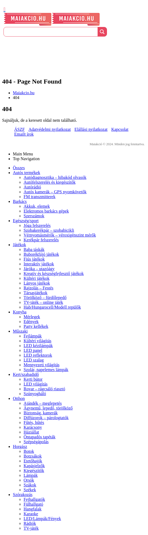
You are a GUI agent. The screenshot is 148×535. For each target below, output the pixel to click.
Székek (30, 489)
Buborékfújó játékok (41, 254)
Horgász (20, 446)
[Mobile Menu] (4, 9)
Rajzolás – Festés (38, 288)
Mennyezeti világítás (42, 365)
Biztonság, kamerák (41, 413)
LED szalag (34, 360)
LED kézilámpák (38, 345)
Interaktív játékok (39, 264)
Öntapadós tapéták (40, 437)
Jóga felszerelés (37, 225)
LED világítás (35, 384)
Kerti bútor (33, 379)
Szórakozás (22, 494)
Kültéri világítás (37, 341)
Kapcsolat (119, 129)
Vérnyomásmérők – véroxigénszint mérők (60, 235)
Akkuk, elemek (37, 206)
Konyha (20, 312)
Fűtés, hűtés (34, 422)
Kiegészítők (34, 470)
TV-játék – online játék (43, 302)
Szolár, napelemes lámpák (46, 369)
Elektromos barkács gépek (46, 211)
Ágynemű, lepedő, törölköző (48, 408)
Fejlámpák (33, 336)
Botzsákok (33, 456)
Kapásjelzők (34, 465)
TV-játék (31, 528)
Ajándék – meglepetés (43, 403)
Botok (29, 451)
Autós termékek (26, 172)
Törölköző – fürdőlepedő (45, 297)
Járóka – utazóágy (39, 268)
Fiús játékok (34, 259)
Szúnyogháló (35, 393)
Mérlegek (32, 316)
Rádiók (30, 523)
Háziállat (31, 432)
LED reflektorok (38, 355)
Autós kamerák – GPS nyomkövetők (55, 192)
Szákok (30, 485)
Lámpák (31, 475)
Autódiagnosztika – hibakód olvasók (55, 177)
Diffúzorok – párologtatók (46, 417)
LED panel (33, 350)
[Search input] (51, 32)
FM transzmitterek (40, 196)
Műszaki (20, 331)
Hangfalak (33, 509)
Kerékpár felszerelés (41, 240)
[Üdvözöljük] (74, 42)
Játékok (19, 244)
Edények (31, 321)
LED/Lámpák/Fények (42, 518)
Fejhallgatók (34, 499)
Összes (19, 168)
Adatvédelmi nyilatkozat (49, 129)
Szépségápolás (36, 441)
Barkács (20, 201)
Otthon (19, 398)
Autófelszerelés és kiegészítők (50, 182)
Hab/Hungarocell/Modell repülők (52, 307)
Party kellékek (36, 326)
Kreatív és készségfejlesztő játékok (54, 273)
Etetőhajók (33, 461)
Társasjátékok (35, 292)
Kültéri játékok (36, 278)
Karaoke (31, 514)
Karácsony (33, 427)
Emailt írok (24, 134)
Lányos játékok (37, 283)
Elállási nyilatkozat (91, 129)
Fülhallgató (33, 504)
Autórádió (32, 187)
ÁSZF (19, 129)
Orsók (29, 480)
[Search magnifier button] (102, 31)
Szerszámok (34, 216)
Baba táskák (34, 249)
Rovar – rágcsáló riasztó (44, 389)
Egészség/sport (26, 220)
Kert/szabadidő (26, 374)
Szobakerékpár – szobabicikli (49, 230)
